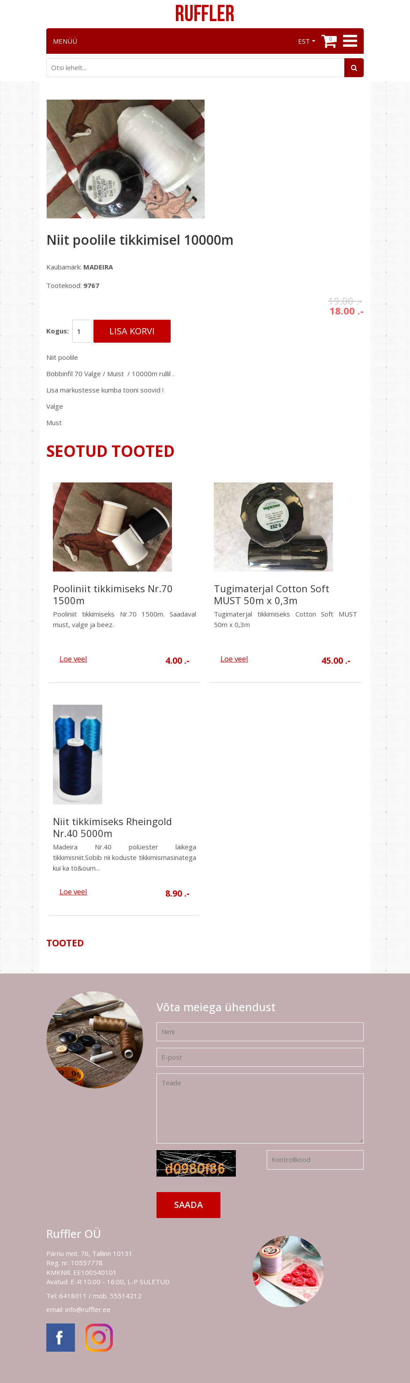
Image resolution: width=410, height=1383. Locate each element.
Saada (188, 1205)
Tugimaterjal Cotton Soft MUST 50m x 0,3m (271, 594)
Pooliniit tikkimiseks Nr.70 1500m (113, 594)
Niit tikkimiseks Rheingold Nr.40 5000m (112, 827)
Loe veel (73, 659)
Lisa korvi (132, 331)
